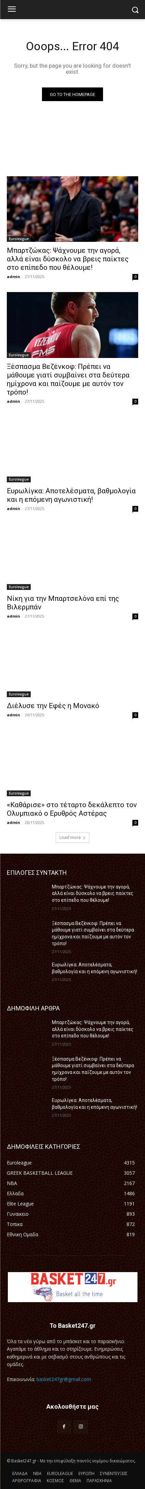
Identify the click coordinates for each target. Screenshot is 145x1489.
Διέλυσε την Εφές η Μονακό (53, 706)
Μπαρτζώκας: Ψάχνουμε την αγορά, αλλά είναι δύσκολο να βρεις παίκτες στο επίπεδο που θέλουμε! (68, 259)
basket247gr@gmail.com (64, 1379)
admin (13, 276)
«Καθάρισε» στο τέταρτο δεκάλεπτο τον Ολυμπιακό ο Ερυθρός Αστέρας (72, 809)
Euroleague (19, 238)
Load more (72, 837)
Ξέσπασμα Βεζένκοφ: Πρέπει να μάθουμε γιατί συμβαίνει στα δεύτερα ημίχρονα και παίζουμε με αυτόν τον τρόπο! (68, 379)
